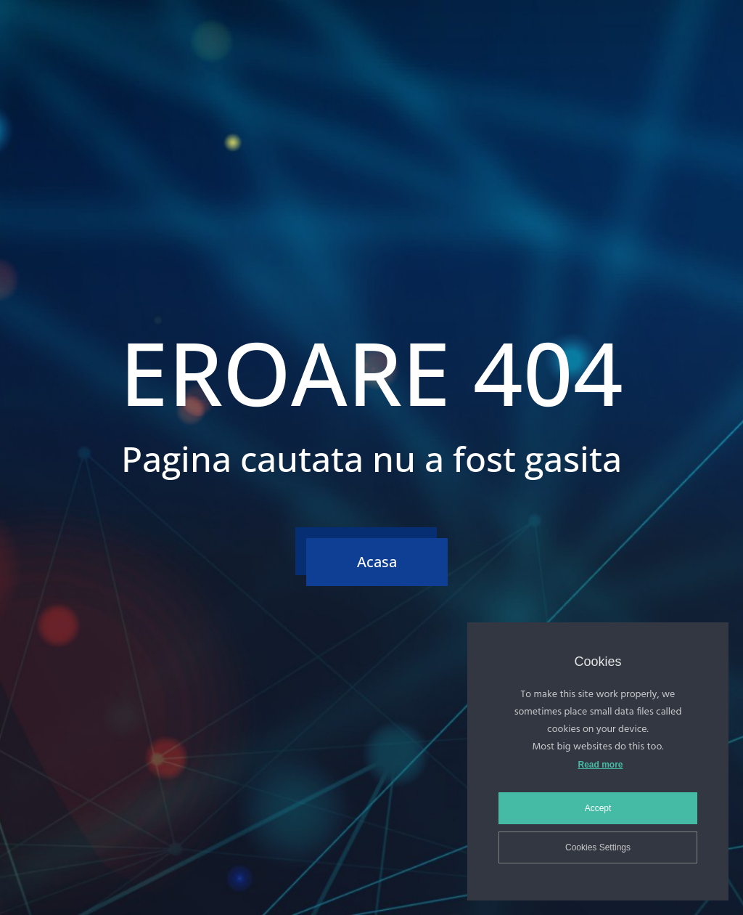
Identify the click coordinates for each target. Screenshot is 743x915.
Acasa (377, 562)
